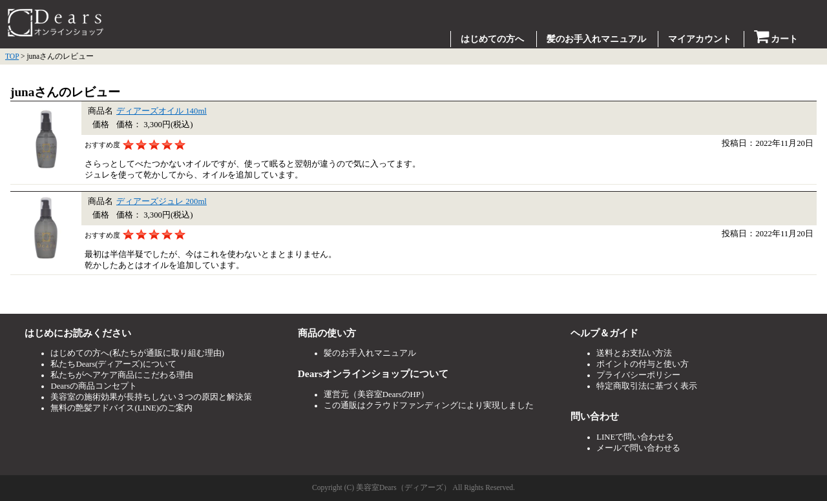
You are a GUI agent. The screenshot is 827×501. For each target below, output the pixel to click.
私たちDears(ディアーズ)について (113, 364)
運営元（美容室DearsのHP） (376, 394)
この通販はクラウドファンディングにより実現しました (429, 405)
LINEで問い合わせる (635, 437)
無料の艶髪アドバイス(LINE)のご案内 (121, 408)
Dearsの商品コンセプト (93, 386)
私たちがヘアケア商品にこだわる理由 (121, 375)
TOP (12, 56)
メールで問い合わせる (638, 448)
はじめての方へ (492, 39)
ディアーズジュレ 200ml (161, 201)
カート (776, 39)
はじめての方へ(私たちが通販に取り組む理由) (137, 353)
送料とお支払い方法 (634, 353)
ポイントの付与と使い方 (642, 364)
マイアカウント (699, 39)
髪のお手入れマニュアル (596, 39)
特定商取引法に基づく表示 (646, 386)
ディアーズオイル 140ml (161, 111)
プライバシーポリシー (638, 375)
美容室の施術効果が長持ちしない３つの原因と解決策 (151, 397)
